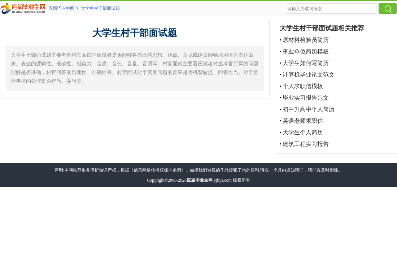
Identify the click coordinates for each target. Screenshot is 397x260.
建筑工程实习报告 (306, 144)
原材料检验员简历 (306, 40)
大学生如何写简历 (306, 63)
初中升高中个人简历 (309, 109)
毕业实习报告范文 (306, 98)
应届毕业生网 (61, 8)
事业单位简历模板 (306, 51)
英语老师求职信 (303, 121)
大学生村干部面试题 (100, 8)
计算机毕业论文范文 (309, 75)
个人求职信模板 (303, 86)
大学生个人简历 (303, 132)
